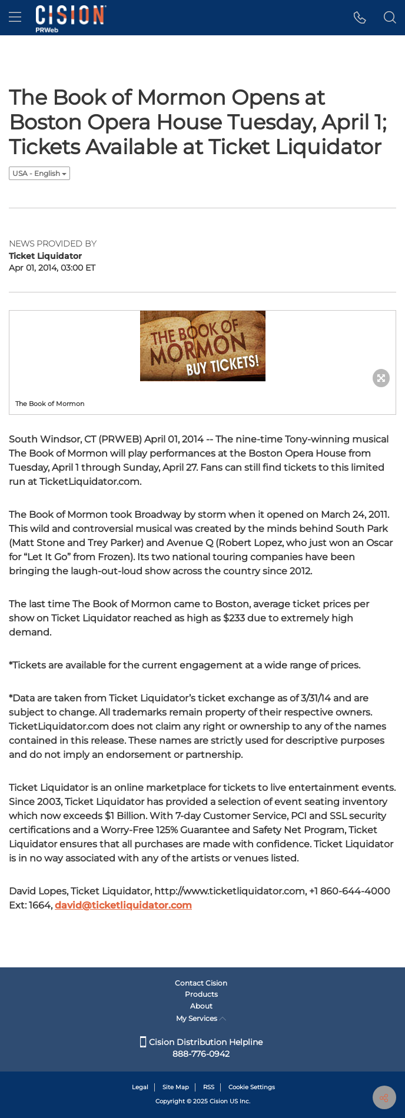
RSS (208, 1087)
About (201, 1005)
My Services (201, 1018)
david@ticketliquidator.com (123, 905)
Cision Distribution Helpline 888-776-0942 (201, 1048)
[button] (360, 17)
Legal (140, 1087)
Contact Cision (201, 983)
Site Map (175, 1087)
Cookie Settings (251, 1087)
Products (201, 994)
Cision (219, 1101)
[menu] (15, 17)
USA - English (39, 173)
